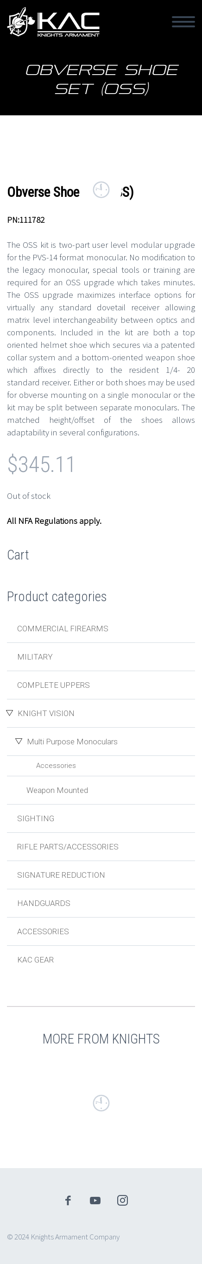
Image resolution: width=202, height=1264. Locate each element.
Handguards (43, 903)
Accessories (56, 765)
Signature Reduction (61, 875)
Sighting (35, 818)
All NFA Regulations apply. (54, 520)
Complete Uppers (53, 685)
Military (35, 656)
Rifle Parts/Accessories (68, 846)
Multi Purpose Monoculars (72, 741)
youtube (95, 1200)
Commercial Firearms (62, 628)
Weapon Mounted (57, 790)
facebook (68, 1200)
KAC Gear (35, 959)
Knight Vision (46, 713)
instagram (123, 1200)
